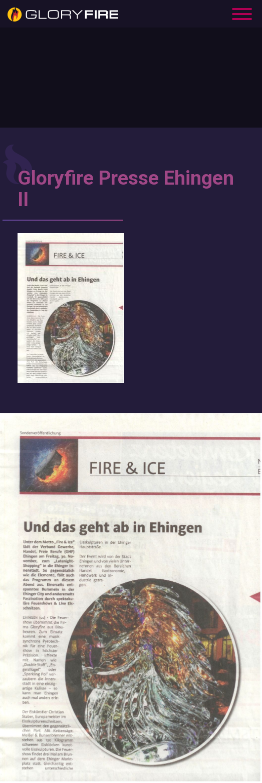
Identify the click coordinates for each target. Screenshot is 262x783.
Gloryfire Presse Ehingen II (126, 189)
